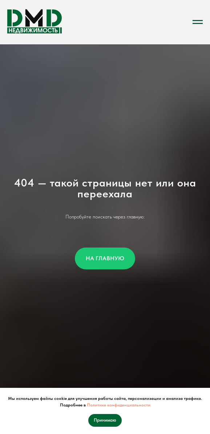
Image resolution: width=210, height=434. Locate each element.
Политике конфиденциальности (118, 404)
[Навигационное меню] (198, 22)
